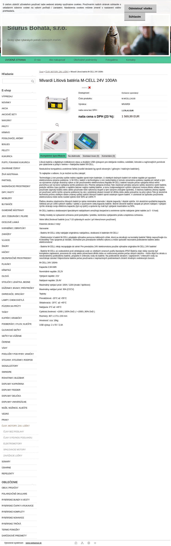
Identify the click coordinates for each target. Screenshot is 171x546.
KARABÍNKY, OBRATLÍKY (14, 228)
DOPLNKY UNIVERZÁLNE (14, 402)
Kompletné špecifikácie (53, 156)
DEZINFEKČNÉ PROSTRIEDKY (16, 258)
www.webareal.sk (34, 543)
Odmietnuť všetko (140, 8)
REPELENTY (8, 473)
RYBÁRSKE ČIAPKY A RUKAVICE (18, 506)
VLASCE (6, 240)
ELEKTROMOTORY (12, 443)
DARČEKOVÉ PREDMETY (14, 536)
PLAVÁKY (6, 264)
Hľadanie (7, 74)
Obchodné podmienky (85, 60)
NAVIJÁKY (6, 120)
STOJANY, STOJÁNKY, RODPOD (17, 360)
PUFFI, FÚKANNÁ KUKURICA (16, 162)
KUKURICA (7, 156)
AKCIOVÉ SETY (9, 114)
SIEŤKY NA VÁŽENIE (12, 336)
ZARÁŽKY (6, 234)
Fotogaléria (112, 60)
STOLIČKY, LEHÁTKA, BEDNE (16, 282)
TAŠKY (5, 312)
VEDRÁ (5, 414)
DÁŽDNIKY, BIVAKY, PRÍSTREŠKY (18, 288)
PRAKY (5, 420)
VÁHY (4, 348)
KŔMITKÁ (6, 270)
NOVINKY (6, 102)
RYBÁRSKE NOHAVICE (13, 518)
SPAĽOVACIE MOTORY (14, 449)
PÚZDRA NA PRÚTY (11, 306)
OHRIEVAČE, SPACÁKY (13, 294)
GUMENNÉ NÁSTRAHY (13, 210)
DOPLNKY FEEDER (11, 390)
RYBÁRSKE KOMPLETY (13, 512)
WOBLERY (7, 198)
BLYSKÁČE (7, 204)
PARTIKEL (6, 180)
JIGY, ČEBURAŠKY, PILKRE (15, 216)
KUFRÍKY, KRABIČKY (12, 318)
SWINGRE (6, 372)
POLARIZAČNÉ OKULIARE (14, 494)
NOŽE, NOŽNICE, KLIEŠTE (14, 408)
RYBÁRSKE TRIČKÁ (11, 524)
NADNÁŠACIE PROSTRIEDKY (16, 186)
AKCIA (5, 108)
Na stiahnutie (74, 156)
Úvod (41, 72)
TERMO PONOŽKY (11, 530)
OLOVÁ (5, 276)
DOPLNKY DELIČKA (11, 396)
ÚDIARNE (6, 467)
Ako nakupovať (57, 60)
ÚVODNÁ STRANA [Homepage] (15, 60)
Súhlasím (135, 16)
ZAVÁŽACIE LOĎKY (12, 455)
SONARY (6, 461)
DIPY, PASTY (8, 192)
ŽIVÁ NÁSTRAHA (10, 174)
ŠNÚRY (5, 246)
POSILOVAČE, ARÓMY (12, 138)
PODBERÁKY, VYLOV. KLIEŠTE (17, 324)
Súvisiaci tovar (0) (91, 156)
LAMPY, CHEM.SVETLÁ (13, 300)
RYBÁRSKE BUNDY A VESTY (16, 500)
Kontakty (130, 60)
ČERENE (6, 342)
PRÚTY (5, 126)
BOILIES (6, 144)
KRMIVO (6, 132)
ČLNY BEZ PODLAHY (13, 432)
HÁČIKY (5, 252)
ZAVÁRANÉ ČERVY (11, 168)
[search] (32, 81)
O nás (37, 60)
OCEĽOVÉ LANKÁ (10, 222)
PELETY (6, 150)
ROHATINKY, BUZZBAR (13, 378)
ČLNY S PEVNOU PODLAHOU (17, 437)
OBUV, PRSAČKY (10, 488)
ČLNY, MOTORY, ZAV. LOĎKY (16, 426)
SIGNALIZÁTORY (10, 366)
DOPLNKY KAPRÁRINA (13, 384)
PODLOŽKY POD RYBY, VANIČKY (18, 354)
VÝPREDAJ (7, 96)
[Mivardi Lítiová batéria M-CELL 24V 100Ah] (57, 107)
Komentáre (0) (108, 156)
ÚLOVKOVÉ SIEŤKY (11, 330)
